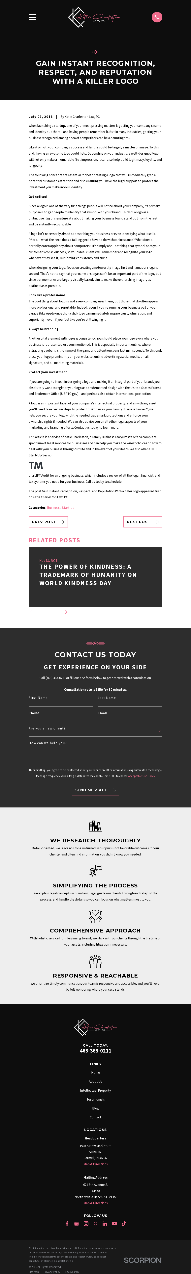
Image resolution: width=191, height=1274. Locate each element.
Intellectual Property (95, 1090)
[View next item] (67, 612)
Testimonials (95, 1099)
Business (53, 507)
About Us (95, 1081)
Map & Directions (95, 1164)
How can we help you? (48, 743)
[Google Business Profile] (76, 1223)
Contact (95, 1117)
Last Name (107, 698)
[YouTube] (114, 1223)
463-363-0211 (95, 1050)
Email (103, 713)
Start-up (68, 507)
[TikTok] (123, 1223)
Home (95, 1072)
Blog (95, 1108)
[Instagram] (86, 1223)
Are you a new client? (47, 728)
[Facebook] (67, 1223)
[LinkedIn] (105, 1223)
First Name (38, 698)
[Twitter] (95, 1223)
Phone (34, 713)
